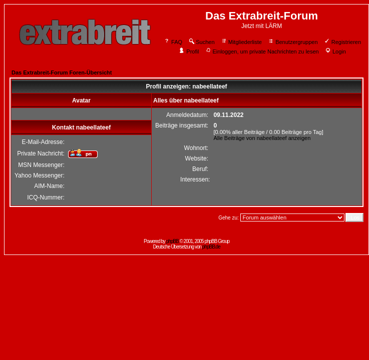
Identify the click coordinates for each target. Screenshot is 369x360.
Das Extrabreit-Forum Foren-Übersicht (62, 73)
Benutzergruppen (292, 42)
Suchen (201, 42)
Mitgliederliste (241, 42)
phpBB (172, 241)
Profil (189, 51)
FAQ (173, 42)
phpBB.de (211, 247)
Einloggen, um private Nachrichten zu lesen (262, 51)
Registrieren (342, 42)
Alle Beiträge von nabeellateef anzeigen (261, 138)
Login (335, 51)
